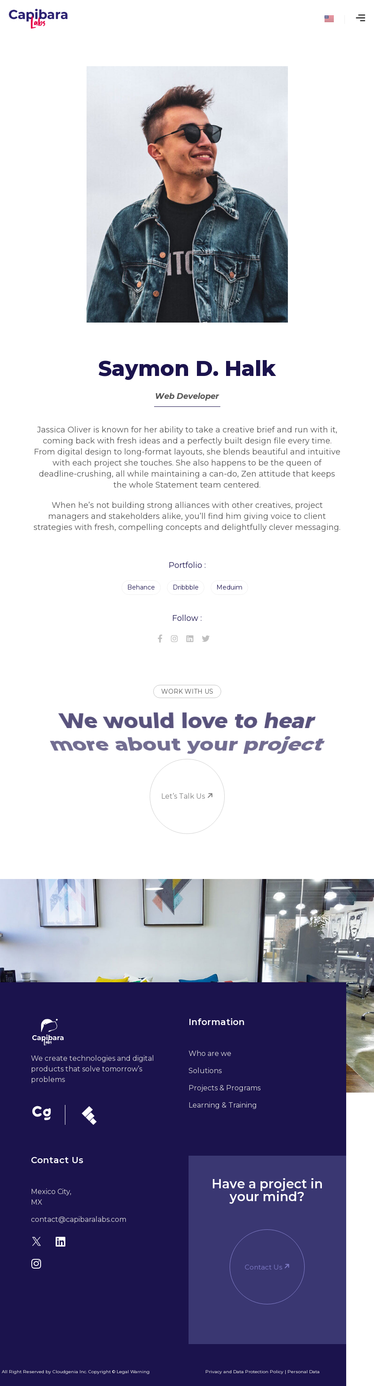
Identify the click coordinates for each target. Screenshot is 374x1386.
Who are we (210, 1053)
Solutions (205, 1071)
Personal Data (303, 1372)
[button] (267, 1266)
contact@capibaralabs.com (78, 1219)
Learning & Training (223, 1105)
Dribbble (186, 587)
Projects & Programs (225, 1088)
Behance (141, 587)
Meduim (229, 587)
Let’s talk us (182, 763)
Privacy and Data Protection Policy (244, 1372)
